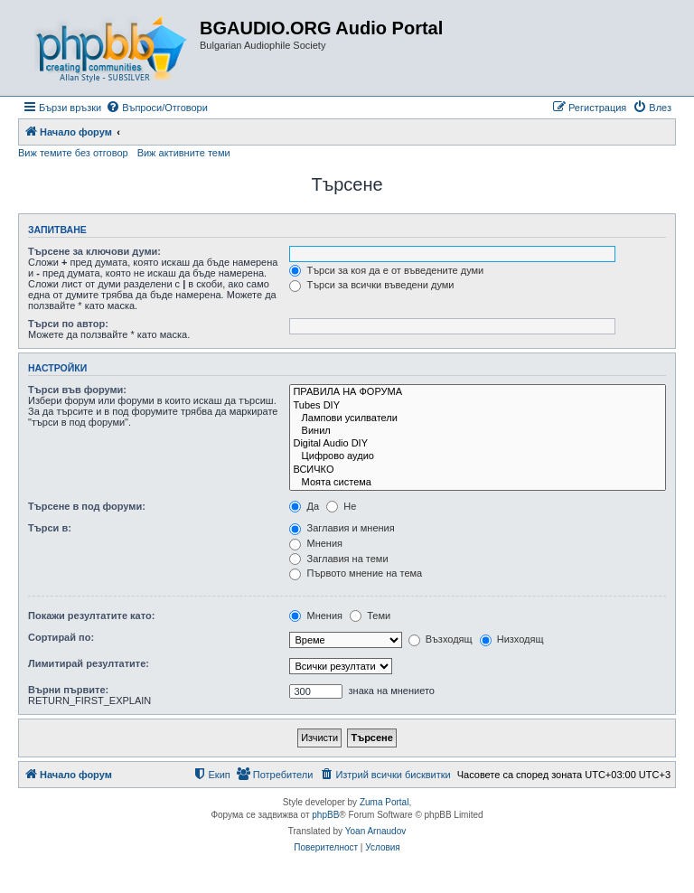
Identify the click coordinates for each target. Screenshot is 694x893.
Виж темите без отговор (73, 152)
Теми (370, 615)
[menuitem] (157, 107)
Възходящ (440, 639)
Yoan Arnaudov (375, 831)
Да (304, 506)
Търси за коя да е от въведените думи (386, 270)
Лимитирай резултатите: (88, 663)
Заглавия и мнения (341, 527)
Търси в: (49, 527)
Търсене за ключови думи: (94, 251)
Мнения (315, 543)
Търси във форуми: (77, 389)
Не (341, 506)
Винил (477, 431)
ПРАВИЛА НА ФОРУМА (477, 392)
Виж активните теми (183, 152)
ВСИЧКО (477, 470)
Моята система (477, 482)
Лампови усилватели (477, 418)
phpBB (325, 815)
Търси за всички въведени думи (371, 284)
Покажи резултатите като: (91, 615)
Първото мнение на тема (355, 573)
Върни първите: (68, 689)
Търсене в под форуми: (86, 506)
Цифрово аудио (477, 456)
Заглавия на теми (338, 558)
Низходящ (512, 639)
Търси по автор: (68, 323)
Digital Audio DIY (477, 443)
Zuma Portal (384, 802)
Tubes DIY (477, 406)
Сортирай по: (61, 637)
